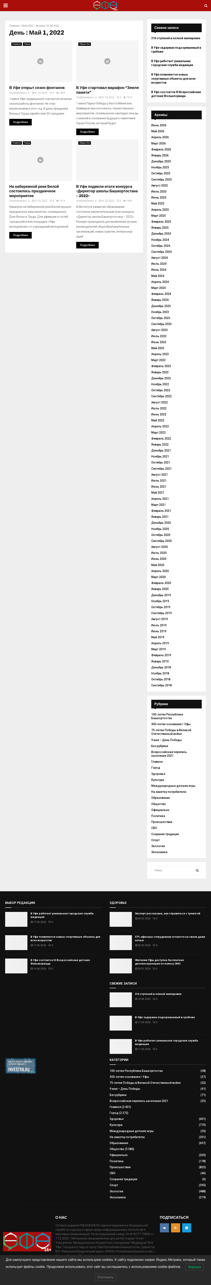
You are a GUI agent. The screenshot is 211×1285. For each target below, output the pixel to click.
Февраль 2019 (161, 655)
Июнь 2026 (158, 125)
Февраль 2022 (161, 438)
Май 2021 (157, 492)
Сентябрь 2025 (161, 179)
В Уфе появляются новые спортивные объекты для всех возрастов (173, 78)
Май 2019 (157, 637)
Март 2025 (158, 215)
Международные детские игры (173, 785)
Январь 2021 (160, 516)
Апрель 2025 (160, 209)
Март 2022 (158, 432)
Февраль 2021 (161, 510)
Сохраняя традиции (165, 834)
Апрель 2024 (160, 282)
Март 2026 (158, 143)
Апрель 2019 (160, 643)
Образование (160, 797)
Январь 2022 (160, 444)
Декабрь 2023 (161, 306)
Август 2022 (159, 402)
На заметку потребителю (168, 791)
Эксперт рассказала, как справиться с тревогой (167, 913)
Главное (16, 44)
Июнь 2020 (158, 558)
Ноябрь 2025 (160, 167)
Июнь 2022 (158, 414)
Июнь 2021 (158, 486)
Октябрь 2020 (160, 535)
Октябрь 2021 (160, 462)
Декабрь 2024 (161, 233)
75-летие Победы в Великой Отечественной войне (171, 731)
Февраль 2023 (161, 366)
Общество (84, 44)
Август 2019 (159, 619)
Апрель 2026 (160, 137)
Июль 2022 (158, 408)
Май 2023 (157, 348)
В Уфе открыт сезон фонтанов (37, 87)
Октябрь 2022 (160, 390)
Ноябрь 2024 (160, 239)
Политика (158, 816)
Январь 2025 (160, 227)
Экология (158, 846)
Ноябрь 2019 (160, 601)
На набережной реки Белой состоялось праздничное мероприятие (34, 191)
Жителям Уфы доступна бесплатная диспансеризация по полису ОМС (159, 962)
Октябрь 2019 (160, 607)
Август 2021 (159, 474)
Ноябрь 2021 (160, 456)
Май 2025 (157, 203)
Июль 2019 (158, 625)
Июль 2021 (158, 480)
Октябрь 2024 (160, 245)
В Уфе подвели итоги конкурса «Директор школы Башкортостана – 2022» (107, 191)
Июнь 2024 (158, 269)
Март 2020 (158, 577)
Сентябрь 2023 (161, 324)
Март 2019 (158, 649)
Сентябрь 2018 (161, 685)
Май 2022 (27, 25)
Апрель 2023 (160, 354)
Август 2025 (159, 185)
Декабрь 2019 (161, 595)
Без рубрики (159, 746)
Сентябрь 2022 (161, 396)
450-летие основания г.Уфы (171, 724)
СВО (154, 828)
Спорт (155, 840)
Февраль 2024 (161, 294)
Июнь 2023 (158, 342)
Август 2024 (159, 257)
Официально (160, 810)
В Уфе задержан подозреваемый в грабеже (165, 1017)
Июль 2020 (158, 552)
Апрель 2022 (160, 426)
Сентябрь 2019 (161, 613)
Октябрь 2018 (160, 679)
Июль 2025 (158, 191)
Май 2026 (157, 131)
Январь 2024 (160, 299)
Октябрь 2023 (160, 318)
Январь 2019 (160, 661)
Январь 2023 (160, 372)
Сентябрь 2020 (161, 541)
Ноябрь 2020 (160, 529)
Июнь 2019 (158, 631)
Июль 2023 (158, 336)
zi (29, 92)
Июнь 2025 (158, 197)
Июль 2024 (158, 263)
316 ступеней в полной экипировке (175, 38)
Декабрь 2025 (161, 161)
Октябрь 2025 (160, 173)
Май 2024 (157, 276)
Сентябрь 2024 (161, 251)
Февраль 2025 (161, 221)
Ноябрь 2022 (160, 384)
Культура (157, 779)
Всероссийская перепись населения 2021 (139, 1101)
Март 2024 (158, 288)
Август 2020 (159, 547)
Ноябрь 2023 (160, 312)
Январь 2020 (160, 589)
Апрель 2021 (160, 498)
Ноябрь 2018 (160, 673)
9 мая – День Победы (166, 740)
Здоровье (158, 773)
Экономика (159, 852)
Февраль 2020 (161, 583)
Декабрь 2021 (161, 450)
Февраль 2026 (161, 149)
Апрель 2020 (160, 571)
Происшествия (161, 822)
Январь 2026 (160, 155)
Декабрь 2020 (161, 522)
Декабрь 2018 (161, 667)
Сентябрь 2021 (161, 468)
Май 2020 (157, 565)
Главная (14, 25)
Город (27, 44)
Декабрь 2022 (161, 378)
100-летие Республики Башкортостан (136, 1070)
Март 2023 (158, 360)
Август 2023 (159, 330)
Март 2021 (158, 504)
